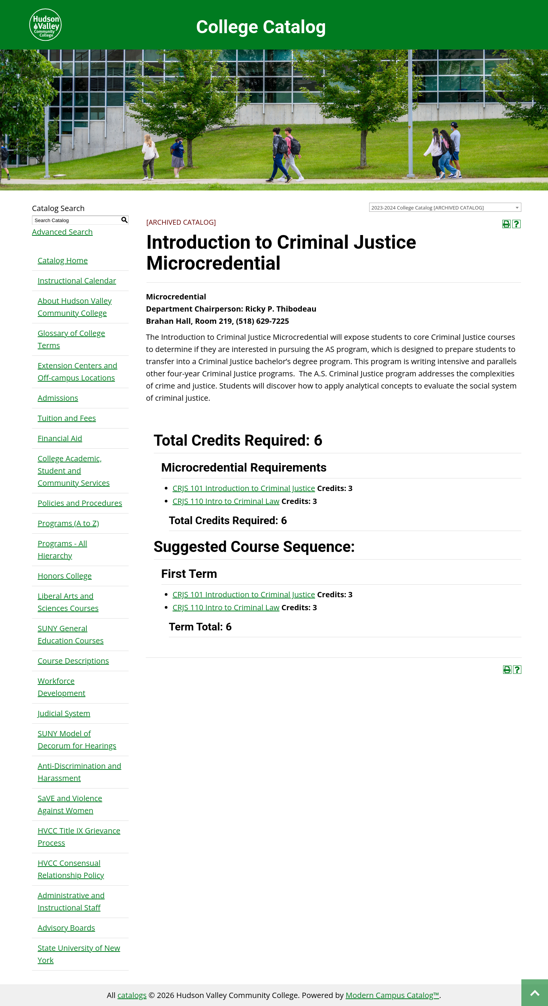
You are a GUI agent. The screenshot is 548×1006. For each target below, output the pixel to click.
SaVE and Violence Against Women (70, 804)
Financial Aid (60, 438)
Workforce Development (61, 687)
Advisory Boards (66, 928)
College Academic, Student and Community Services (74, 470)
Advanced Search (62, 232)
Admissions (58, 398)
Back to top (534, 992)
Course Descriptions (73, 661)
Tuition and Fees (67, 418)
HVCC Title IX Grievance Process (79, 836)
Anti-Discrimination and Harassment (79, 772)
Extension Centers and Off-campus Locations (77, 371)
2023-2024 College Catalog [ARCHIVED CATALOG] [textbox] (427, 207)
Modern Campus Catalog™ (392, 995)
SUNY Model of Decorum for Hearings (77, 739)
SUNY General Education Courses (71, 634)
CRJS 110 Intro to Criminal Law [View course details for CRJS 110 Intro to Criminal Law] (226, 501)
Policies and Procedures (80, 503)
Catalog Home (63, 260)
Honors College (65, 576)
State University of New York (79, 954)
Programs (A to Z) (68, 523)
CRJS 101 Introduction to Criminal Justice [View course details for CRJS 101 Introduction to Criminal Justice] (244, 488)
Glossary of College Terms (71, 339)
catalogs (132, 995)
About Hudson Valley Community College (75, 307)
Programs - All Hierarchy (62, 549)
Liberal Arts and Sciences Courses (68, 602)
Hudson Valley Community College (45, 25)
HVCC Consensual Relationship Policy (71, 869)
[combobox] (445, 207)
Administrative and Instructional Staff (71, 901)
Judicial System (64, 713)
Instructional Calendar (77, 280)
